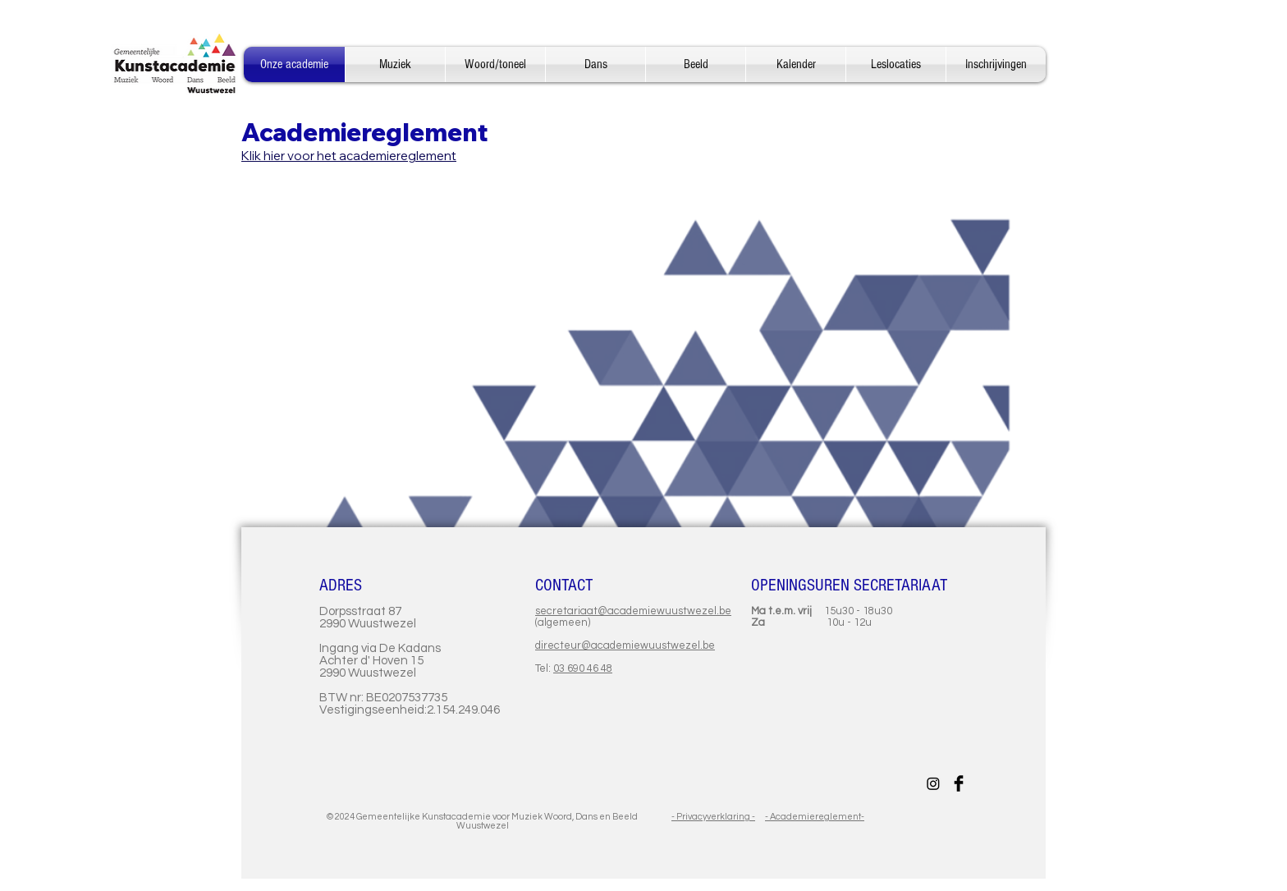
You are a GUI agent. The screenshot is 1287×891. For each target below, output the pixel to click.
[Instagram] (933, 783)
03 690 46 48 (582, 668)
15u (833, 611)
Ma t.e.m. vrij (787, 611)
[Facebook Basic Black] (958, 783)
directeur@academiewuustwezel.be (625, 645)
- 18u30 (873, 611)
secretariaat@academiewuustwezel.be (633, 611)
